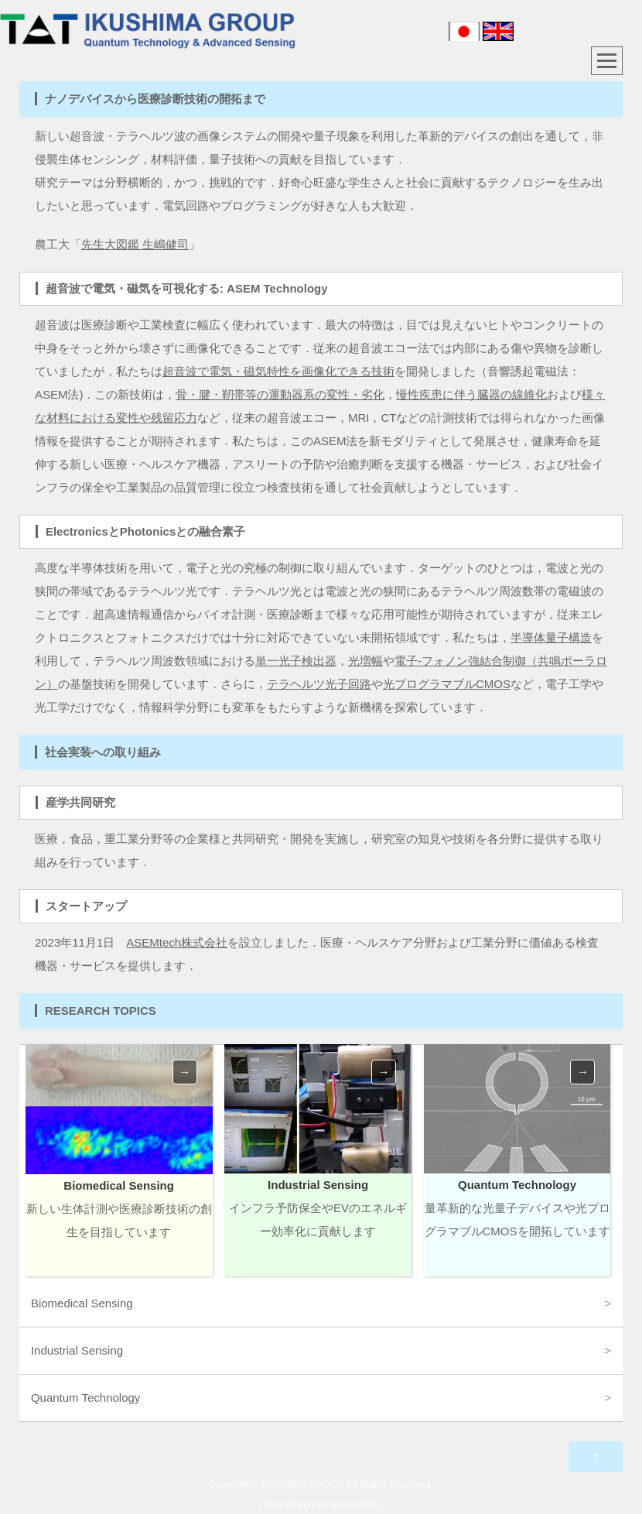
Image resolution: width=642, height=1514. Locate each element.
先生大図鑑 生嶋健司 (135, 244)
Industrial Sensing (77, 1350)
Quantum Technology (85, 1397)
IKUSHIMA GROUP (302, 1484)
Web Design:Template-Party (320, 1504)
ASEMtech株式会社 (176, 942)
